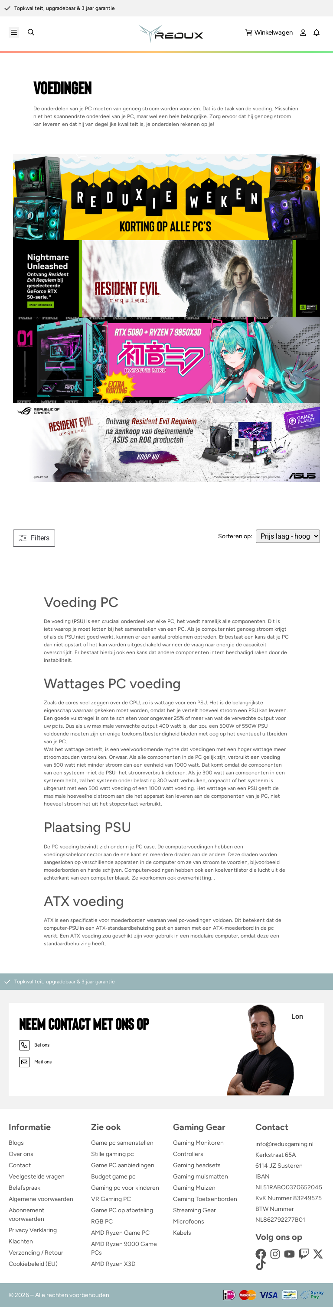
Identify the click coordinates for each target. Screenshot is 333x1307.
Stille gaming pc (112, 1154)
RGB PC (102, 1221)
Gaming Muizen (194, 1187)
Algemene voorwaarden (41, 1199)
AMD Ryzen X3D (113, 1264)
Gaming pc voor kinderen (125, 1187)
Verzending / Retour (36, 1252)
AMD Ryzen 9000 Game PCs (124, 1248)
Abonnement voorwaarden (26, 1215)
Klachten (21, 1241)
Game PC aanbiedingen (122, 1165)
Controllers (188, 1154)
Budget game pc (113, 1176)
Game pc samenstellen (122, 1142)
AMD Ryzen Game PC (120, 1232)
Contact (20, 1165)
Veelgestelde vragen (37, 1176)
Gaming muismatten (200, 1176)
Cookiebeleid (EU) (33, 1264)
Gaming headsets (197, 1165)
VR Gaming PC (111, 1199)
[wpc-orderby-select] (288, 536)
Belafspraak (24, 1187)
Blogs (16, 1142)
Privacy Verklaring (33, 1230)
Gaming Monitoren (198, 1142)
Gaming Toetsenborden (205, 1199)
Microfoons (188, 1221)
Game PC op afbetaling (122, 1210)
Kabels (182, 1232)
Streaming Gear (194, 1210)
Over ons (21, 1154)
